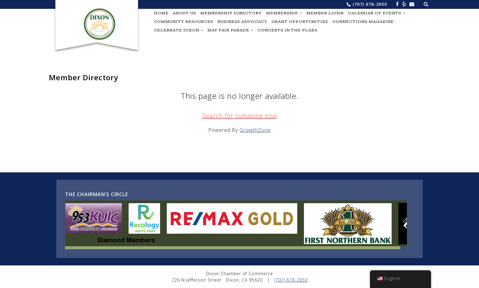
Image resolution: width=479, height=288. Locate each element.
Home (161, 13)
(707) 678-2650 (370, 4)
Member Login (325, 13)
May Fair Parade (228, 30)
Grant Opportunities (300, 22)
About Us (184, 13)
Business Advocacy (242, 22)
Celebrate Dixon (176, 30)
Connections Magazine (363, 22)
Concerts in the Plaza (287, 30)
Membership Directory (231, 13)
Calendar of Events (374, 13)
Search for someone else (239, 115)
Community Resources (183, 22)
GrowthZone (255, 130)
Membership (282, 13)
